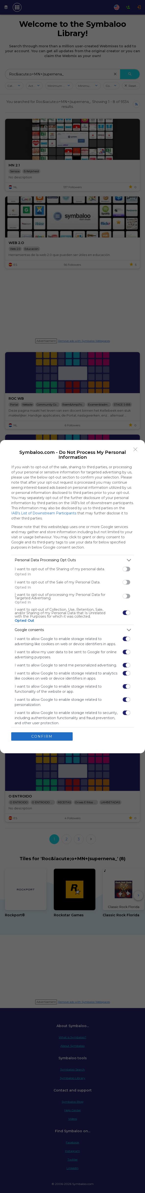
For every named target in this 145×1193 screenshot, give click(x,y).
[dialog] (72, 596)
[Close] (135, 449)
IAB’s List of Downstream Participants (43, 513)
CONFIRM (42, 736)
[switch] (126, 569)
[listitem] (72, 560)
